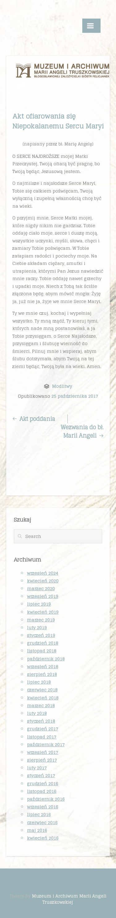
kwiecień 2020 (42, 581)
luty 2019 (37, 627)
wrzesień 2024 (42, 573)
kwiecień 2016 (42, 838)
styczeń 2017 (41, 775)
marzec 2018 (41, 705)
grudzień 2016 (42, 783)
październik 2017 (46, 744)
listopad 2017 (41, 737)
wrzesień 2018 (42, 666)
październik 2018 (46, 659)
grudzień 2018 (42, 643)
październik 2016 (46, 799)
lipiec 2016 (39, 814)
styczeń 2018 (41, 721)
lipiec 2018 (39, 682)
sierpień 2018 (42, 674)
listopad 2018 (41, 651)
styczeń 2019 (41, 635)
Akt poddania (33, 419)
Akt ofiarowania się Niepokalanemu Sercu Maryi (58, 121)
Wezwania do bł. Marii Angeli (82, 431)
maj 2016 (37, 830)
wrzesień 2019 (42, 596)
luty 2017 (37, 768)
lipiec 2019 (39, 604)
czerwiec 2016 (42, 822)
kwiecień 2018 (42, 698)
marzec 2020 (41, 588)
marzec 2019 (41, 620)
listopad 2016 (41, 791)
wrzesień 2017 (42, 752)
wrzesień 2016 (42, 807)
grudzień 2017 (42, 729)
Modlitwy (62, 386)
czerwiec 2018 (42, 690)
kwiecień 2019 (42, 612)
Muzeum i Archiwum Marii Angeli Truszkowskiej (69, 899)
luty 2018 (37, 713)
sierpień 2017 (42, 760)
